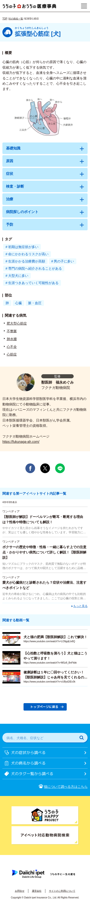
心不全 (12, 347)
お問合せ (19, 891)
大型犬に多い (18, 276)
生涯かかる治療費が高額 (26, 261)
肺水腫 (12, 339)
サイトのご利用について (62, 891)
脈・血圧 (35, 303)
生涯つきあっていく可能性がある (33, 283)
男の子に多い (64, 261)
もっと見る (80, 605)
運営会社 (37, 891)
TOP (4, 18)
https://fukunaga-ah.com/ (20, 442)
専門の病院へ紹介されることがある (35, 268)
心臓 (18, 303)
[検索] (81, 737)
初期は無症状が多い (23, 247)
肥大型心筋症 (17, 323)
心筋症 (12, 354)
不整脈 (12, 331)
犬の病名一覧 (16, 18)
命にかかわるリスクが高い (28, 254)
